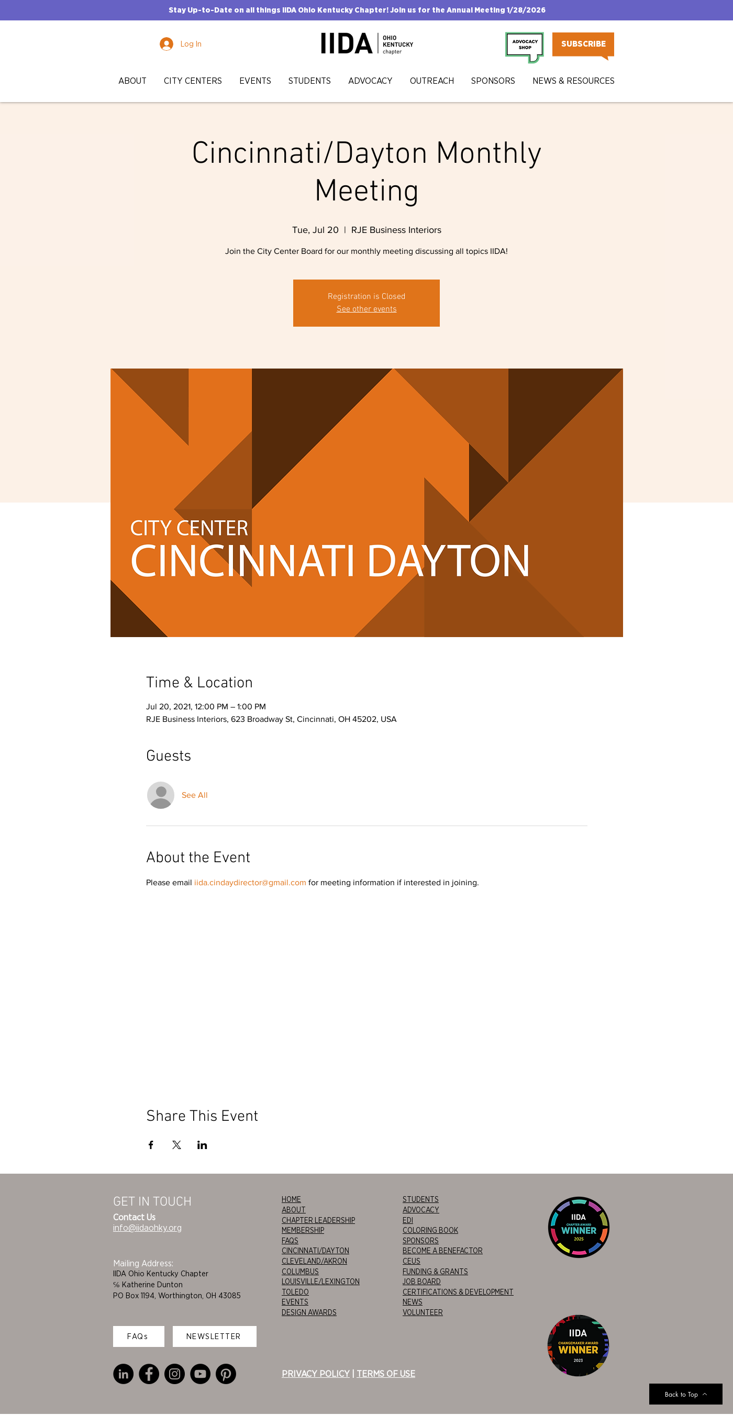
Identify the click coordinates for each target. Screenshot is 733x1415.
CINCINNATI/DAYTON (315, 1250)
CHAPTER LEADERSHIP (318, 1220)
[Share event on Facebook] (151, 1145)
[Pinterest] (226, 1374)
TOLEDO (295, 1292)
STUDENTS (421, 1199)
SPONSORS (421, 1240)
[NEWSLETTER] (215, 1336)
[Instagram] (174, 1374)
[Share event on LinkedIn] (202, 1145)
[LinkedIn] (123, 1374)
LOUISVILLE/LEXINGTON (321, 1281)
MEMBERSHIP (303, 1230)
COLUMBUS (300, 1271)
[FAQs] (138, 1336)
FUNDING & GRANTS (435, 1271)
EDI (408, 1220)
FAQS (290, 1240)
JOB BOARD (422, 1281)
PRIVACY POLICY (316, 1373)
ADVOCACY (421, 1210)
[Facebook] (149, 1374)
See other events (367, 309)
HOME (291, 1199)
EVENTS (295, 1302)
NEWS (413, 1302)
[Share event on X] (177, 1145)
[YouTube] (200, 1374)
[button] (133, 80)
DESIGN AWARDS (309, 1312)
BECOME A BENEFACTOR (443, 1250)
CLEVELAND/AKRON (314, 1261)
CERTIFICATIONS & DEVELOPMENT (458, 1292)
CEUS (411, 1261)
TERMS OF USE (386, 1373)
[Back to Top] (686, 1394)
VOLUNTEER (423, 1312)
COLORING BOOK (430, 1230)
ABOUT (294, 1210)
